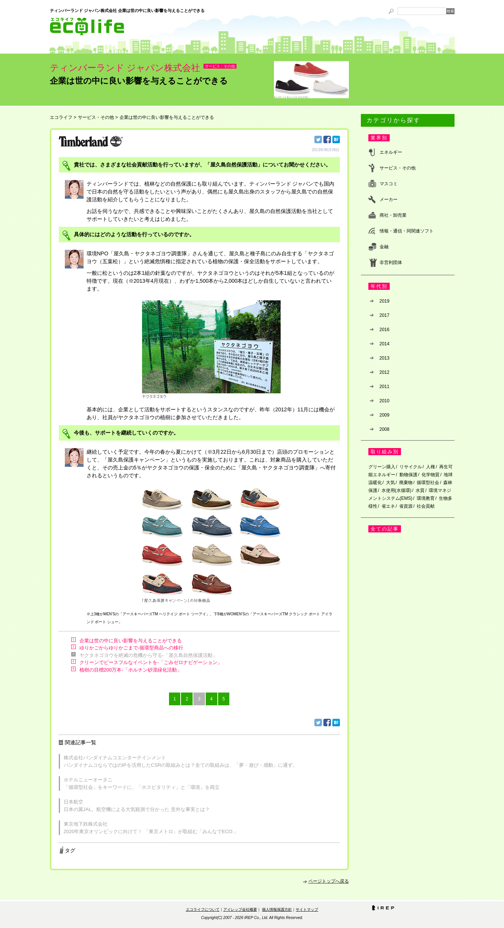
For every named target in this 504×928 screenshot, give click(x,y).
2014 (385, 343)
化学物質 (431, 474)
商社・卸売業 (393, 215)
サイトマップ (307, 909)
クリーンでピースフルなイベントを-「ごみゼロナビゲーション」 (150, 662)
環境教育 (426, 498)
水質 (420, 490)
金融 (384, 246)
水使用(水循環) (396, 490)
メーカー (389, 199)
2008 (385, 429)
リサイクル (410, 466)
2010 (385, 400)
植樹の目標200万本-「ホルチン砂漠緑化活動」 (130, 670)
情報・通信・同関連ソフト (407, 231)
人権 (430, 466)
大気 (390, 482)
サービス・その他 (220, 66)
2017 (385, 315)
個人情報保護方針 (277, 909)
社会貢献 (426, 506)
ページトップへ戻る (328, 881)
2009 (385, 415)
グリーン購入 (381, 466)
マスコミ (389, 183)
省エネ (388, 506)
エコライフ (61, 117)
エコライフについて (203, 909)
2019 (385, 301)
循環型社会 (428, 482)
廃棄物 (406, 482)
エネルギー (391, 152)
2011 (385, 386)
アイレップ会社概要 (240, 909)
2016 (385, 329)
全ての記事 (385, 529)
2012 (385, 372)
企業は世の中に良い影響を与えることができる (130, 640)
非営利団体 (391, 262)
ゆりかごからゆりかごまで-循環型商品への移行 (131, 648)
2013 (385, 358)
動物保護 (408, 474)
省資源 (406, 506)
